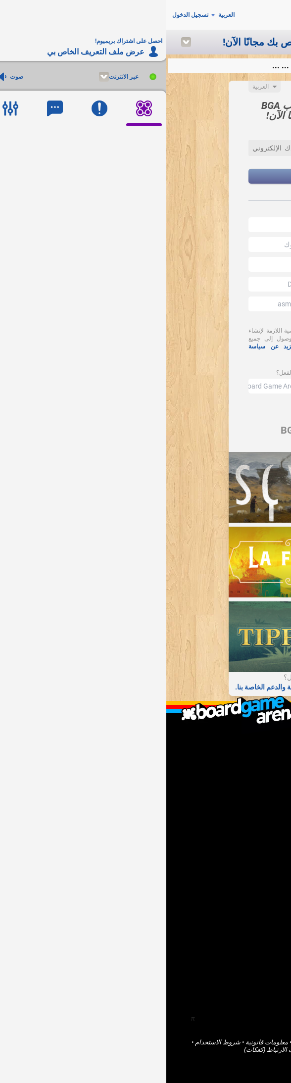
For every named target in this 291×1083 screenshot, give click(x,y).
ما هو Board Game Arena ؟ (228, 742)
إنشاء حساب (145, 176)
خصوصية (174, 1049)
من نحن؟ (253, 751)
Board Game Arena (239, 1042)
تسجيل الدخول (24, 14)
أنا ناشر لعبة (249, 799)
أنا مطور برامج (245, 808)
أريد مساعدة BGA (241, 816)
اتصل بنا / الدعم (243, 768)
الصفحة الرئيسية (242, 865)
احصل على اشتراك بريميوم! (227, 833)
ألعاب (257, 873)
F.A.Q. (257, 759)
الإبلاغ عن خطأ (245, 825)
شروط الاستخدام (51, 1042)
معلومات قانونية (100, 1042)
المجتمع (254, 882)
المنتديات (252, 890)
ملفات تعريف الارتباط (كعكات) (117, 1049)
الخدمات (202, 1049)
